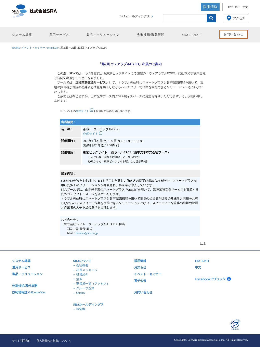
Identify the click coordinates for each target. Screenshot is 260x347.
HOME (16, 47)
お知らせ (140, 267)
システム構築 (22, 34)
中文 (245, 7)
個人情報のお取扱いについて (54, 340)
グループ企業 (85, 288)
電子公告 (140, 280)
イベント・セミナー (33, 47)
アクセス (239, 18)
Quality (80, 292)
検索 (211, 18)
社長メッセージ (87, 270)
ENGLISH (233, 7)
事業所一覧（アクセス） (93, 283)
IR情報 (80, 309)
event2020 (52, 47)
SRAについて (192, 34)
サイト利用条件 (21, 340)
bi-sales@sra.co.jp (87, 233)
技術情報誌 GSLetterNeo (29, 292)
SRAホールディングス (135, 16)
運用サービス (59, 34)
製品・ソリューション (103, 34)
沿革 (79, 279)
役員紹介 (82, 274)
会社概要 (82, 265)
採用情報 (210, 7)
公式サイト (82, 111)
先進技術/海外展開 (150, 34)
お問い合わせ (233, 34)
